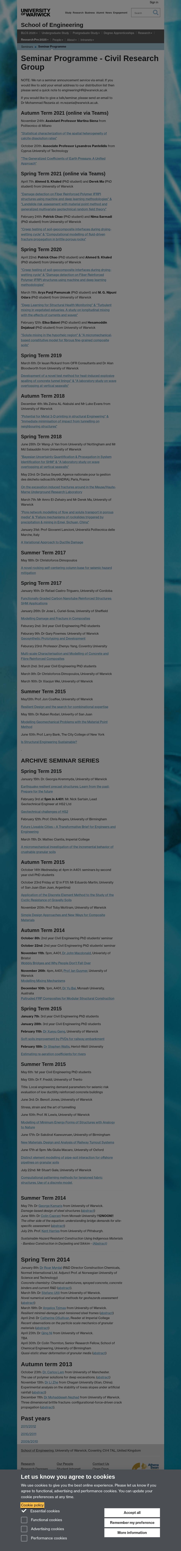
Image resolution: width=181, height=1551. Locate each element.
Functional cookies (41, 1520)
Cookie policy (32, 1505)
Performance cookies (44, 1538)
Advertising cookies (42, 1529)
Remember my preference (132, 1522)
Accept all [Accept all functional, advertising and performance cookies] (132, 1512)
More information (132, 1532)
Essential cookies (40, 1510)
